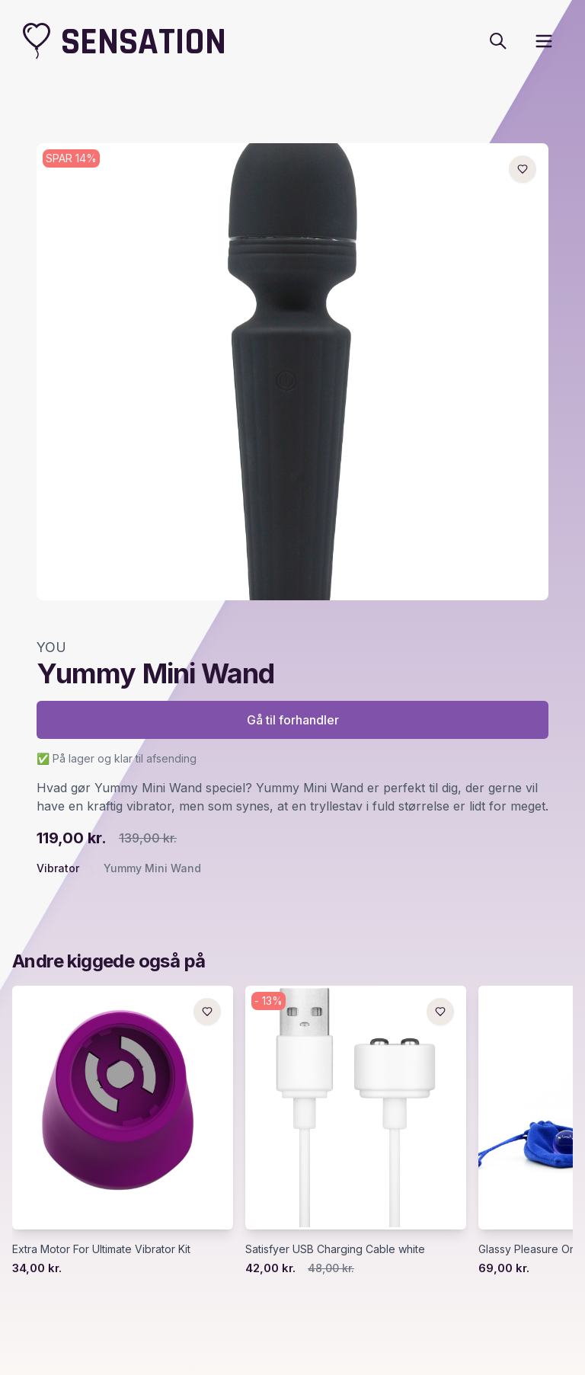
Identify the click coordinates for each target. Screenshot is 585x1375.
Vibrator (58, 868)
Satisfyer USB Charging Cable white (335, 1248)
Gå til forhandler (293, 719)
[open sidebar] (544, 41)
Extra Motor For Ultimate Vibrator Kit (101, 1248)
